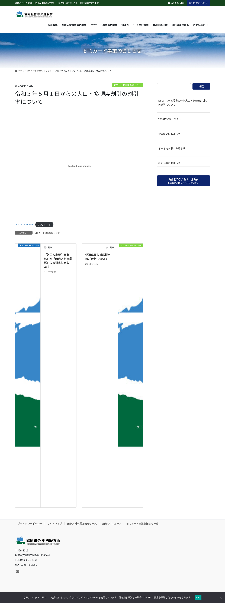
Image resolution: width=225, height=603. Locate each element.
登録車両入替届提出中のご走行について (99, 256)
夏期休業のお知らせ (169, 163)
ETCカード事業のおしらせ (127, 85)
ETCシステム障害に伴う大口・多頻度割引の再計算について (182, 102)
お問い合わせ (198, 3)
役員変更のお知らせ (169, 133)
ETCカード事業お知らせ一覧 (142, 523)
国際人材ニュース (111, 523)
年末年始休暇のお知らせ (171, 148)
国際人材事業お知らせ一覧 (82, 523)
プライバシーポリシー (30, 523)
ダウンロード (44, 224)
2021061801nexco (24, 224)
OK (198, 597)
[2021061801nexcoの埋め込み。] (79, 166)
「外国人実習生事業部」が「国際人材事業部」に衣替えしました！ (58, 260)
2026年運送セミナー (169, 119)
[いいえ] (220, 597)
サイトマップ (54, 523)
